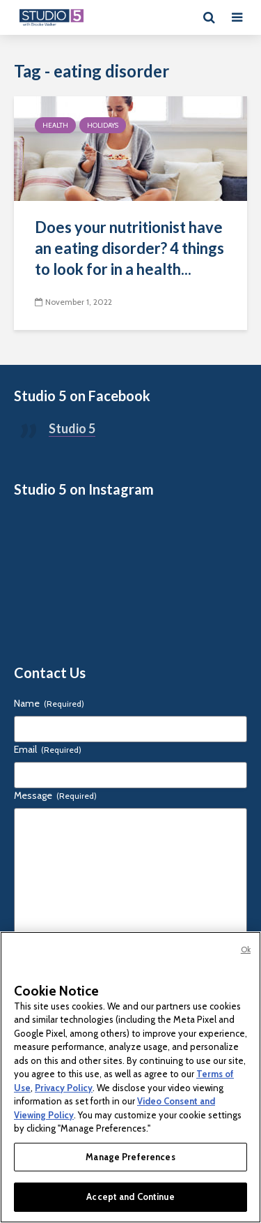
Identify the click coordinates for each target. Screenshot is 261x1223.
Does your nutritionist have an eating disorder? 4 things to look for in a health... (129, 248)
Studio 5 (72, 428)
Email (47, 749)
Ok (246, 949)
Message (55, 795)
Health (55, 125)
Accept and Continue (130, 1196)
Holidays (102, 125)
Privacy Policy (64, 1087)
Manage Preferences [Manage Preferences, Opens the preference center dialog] (130, 1156)
